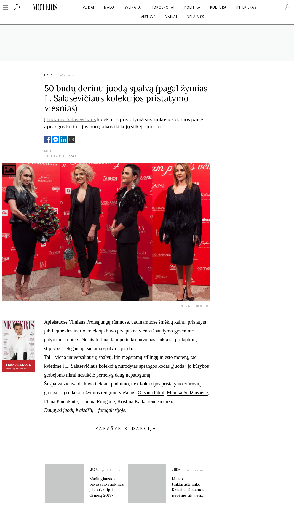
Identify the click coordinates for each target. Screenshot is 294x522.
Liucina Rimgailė (97, 401)
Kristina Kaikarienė (136, 401)
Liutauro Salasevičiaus (71, 119)
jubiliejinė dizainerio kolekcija (74, 331)
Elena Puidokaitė (61, 401)
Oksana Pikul (151, 392)
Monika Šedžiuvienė (187, 392)
